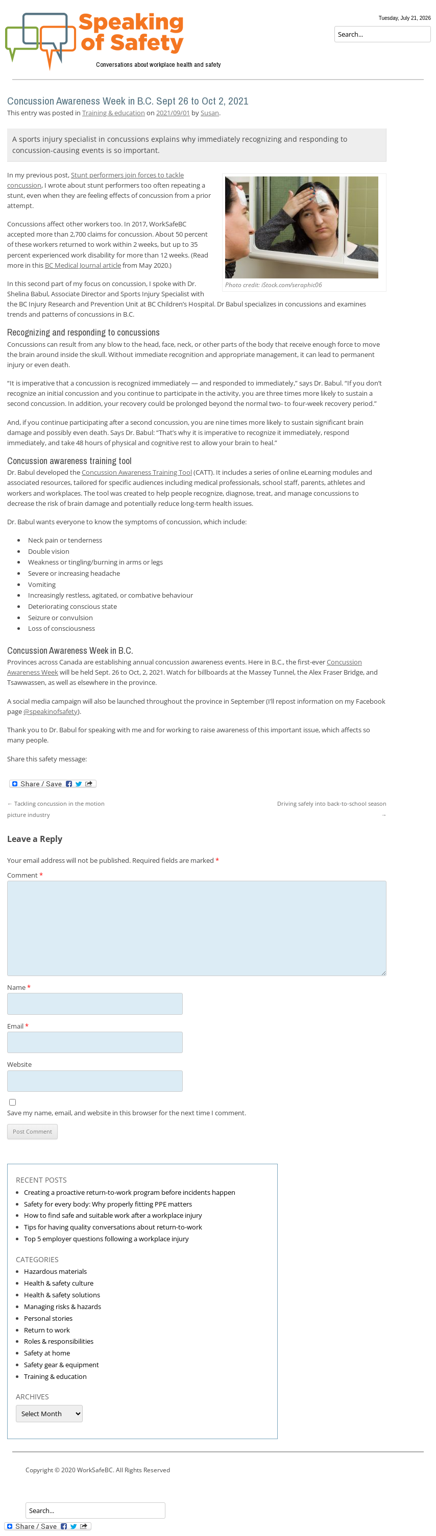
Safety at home (47, 1353)
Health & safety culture (58, 1283)
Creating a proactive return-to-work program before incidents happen (129, 1192)
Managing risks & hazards (62, 1306)
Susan (210, 112)
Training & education (113, 112)
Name (19, 987)
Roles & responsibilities (58, 1341)
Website (19, 1064)
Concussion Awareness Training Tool (137, 472)
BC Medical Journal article (83, 265)
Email (18, 1026)
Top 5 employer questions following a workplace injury (106, 1238)
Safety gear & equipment (61, 1364)
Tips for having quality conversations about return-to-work (113, 1227)
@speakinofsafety (50, 711)
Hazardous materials (55, 1271)
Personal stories (48, 1318)
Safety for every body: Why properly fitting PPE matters (108, 1204)
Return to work (47, 1330)
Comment (25, 875)
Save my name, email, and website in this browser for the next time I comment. (126, 1112)
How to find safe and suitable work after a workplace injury (113, 1215)
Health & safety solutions (62, 1294)
